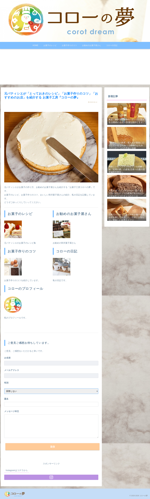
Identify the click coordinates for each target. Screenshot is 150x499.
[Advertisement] (75, 68)
